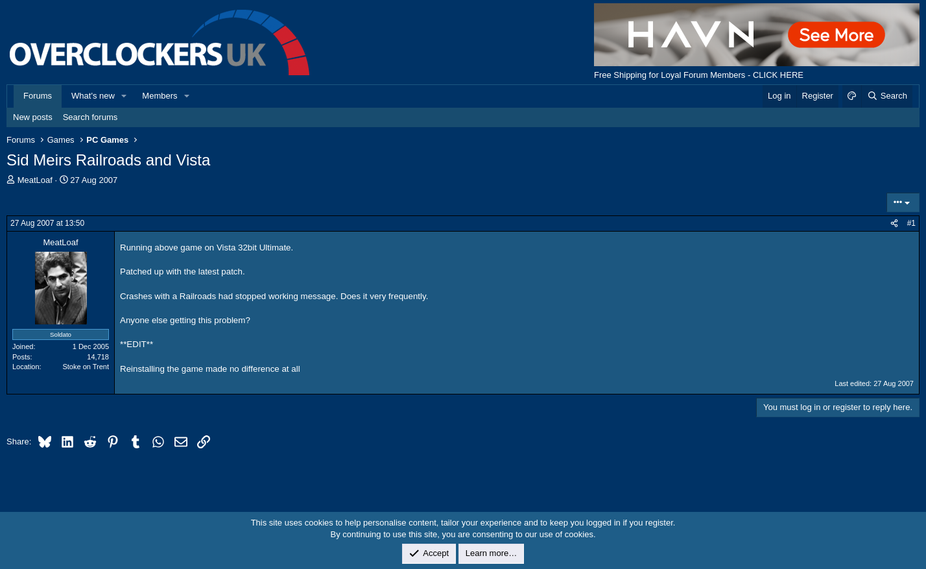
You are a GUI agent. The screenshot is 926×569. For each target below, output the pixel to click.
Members (159, 96)
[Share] (894, 223)
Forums (37, 96)
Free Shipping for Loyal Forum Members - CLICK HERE (698, 75)
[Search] (886, 96)
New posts (33, 117)
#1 (911, 223)
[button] (124, 96)
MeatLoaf (35, 180)
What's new (93, 96)
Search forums (90, 117)
